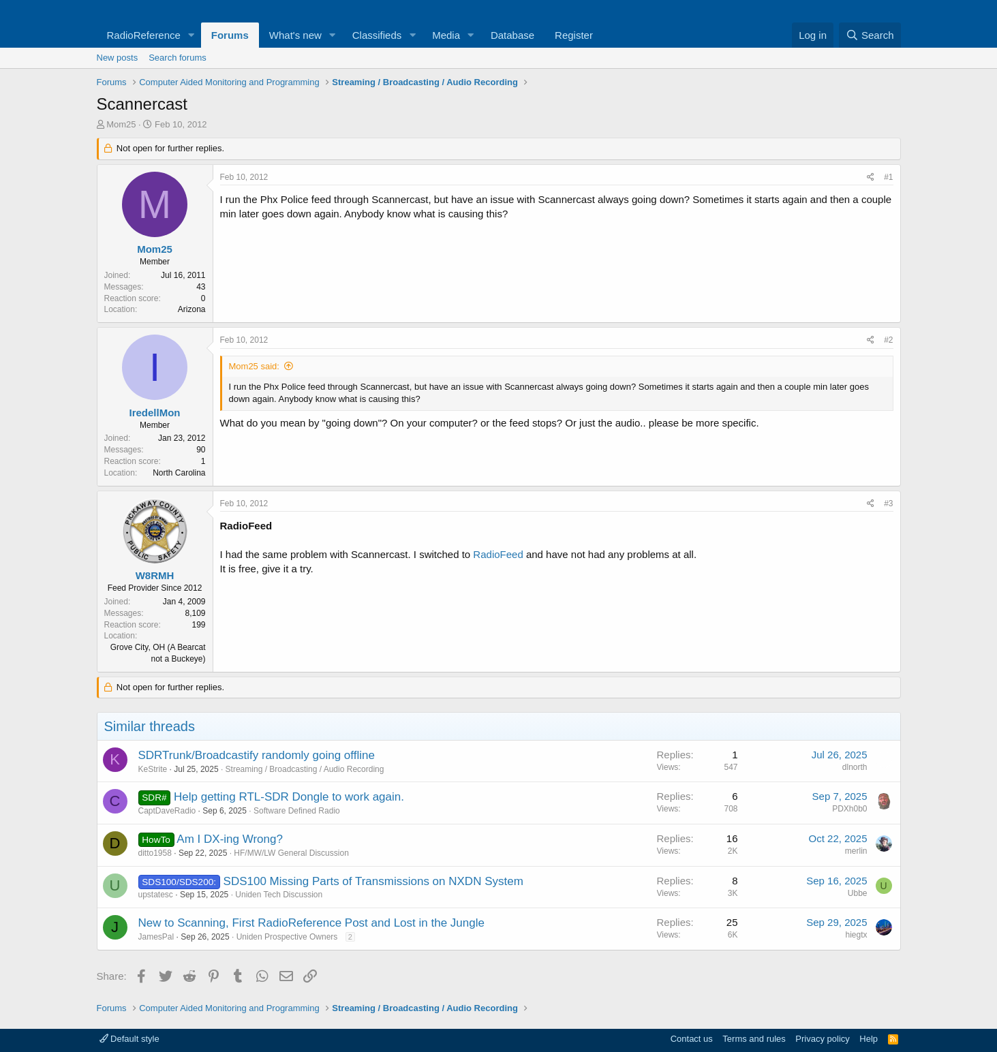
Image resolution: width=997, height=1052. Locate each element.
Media (446, 35)
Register (574, 35)
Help (868, 1039)
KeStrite (153, 769)
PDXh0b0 (849, 809)
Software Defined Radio (297, 811)
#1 (888, 177)
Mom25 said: (254, 366)
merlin (856, 851)
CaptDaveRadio (167, 811)
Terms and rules (753, 1039)
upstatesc (155, 894)
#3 (888, 503)
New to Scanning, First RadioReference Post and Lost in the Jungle (311, 922)
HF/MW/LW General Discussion (291, 853)
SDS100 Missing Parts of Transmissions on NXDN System (373, 881)
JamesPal (156, 937)
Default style (129, 1039)
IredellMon (154, 412)
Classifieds (377, 35)
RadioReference (144, 35)
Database (512, 35)
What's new (295, 35)
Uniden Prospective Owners (287, 937)
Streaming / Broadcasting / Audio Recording (305, 769)
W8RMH (155, 575)
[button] (191, 35)
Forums (230, 35)
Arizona (192, 309)
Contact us (692, 1039)
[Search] (870, 35)
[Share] (870, 177)
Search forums (177, 57)
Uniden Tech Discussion (278, 894)
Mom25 (121, 124)
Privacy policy (822, 1039)
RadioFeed (498, 554)
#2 (888, 340)
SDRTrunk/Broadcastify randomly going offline (256, 755)
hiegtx (856, 935)
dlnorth (855, 767)
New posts (117, 57)
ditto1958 (155, 853)
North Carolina (179, 473)
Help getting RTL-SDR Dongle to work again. (289, 796)
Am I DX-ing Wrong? (230, 839)
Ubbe (858, 893)
